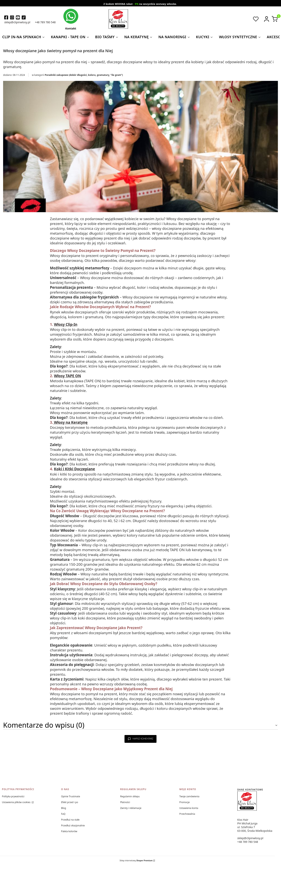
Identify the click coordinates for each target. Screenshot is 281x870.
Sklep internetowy (136, 860)
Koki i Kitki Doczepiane (74, 468)
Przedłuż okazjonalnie (73, 825)
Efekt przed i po (69, 802)
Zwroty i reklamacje (130, 808)
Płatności (125, 802)
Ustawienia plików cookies (16, 802)
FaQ (63, 814)
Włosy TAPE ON (67, 375)
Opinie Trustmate (70, 796)
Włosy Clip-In (65, 324)
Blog (63, 808)
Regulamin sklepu (130, 796)
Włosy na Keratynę (70, 422)
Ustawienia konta (188, 808)
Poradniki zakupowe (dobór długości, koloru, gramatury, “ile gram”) (84, 75)
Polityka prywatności (13, 796)
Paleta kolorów (69, 831)
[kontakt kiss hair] (70, 19)
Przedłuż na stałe (70, 819)
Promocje (184, 802)
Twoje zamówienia (189, 796)
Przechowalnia (187, 814)
